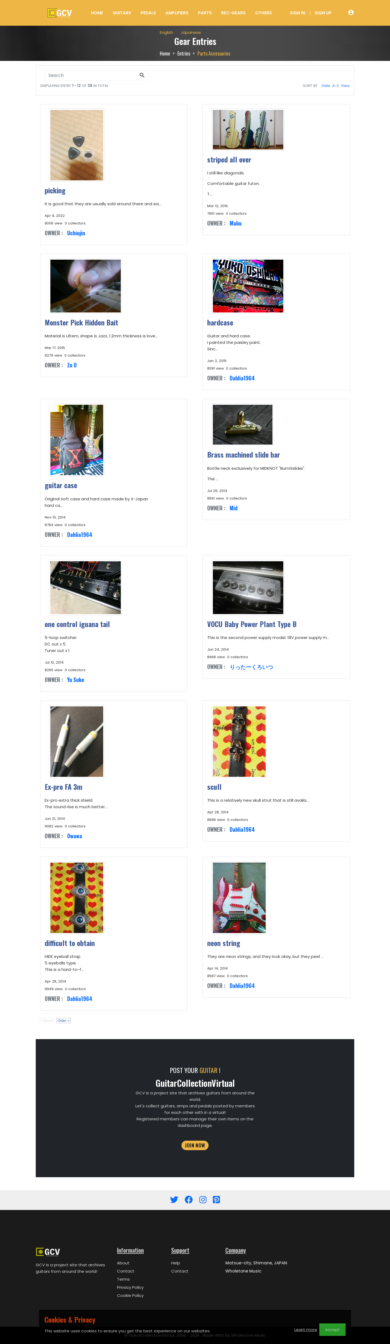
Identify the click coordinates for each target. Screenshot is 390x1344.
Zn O (72, 365)
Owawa (74, 836)
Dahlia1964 (242, 378)
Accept (332, 1329)
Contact (125, 1271)
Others (263, 13)
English (166, 32)
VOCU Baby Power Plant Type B (252, 624)
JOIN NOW (195, 1145)
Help (175, 1263)
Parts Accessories (213, 53)
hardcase (220, 322)
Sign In (297, 13)
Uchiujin (76, 233)
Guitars (122, 13)
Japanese (191, 32)
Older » (64, 1021)
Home (97, 13)
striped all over (229, 159)
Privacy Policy (130, 1287)
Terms (123, 1279)
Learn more (305, 1329)
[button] (142, 75)
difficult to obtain (70, 943)
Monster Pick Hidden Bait (81, 322)
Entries (183, 53)
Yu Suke (75, 680)
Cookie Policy (130, 1295)
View (345, 85)
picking (55, 190)
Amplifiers (176, 13)
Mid (234, 508)
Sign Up (323, 13)
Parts (205, 13)
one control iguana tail (77, 624)
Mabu (236, 223)
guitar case (61, 485)
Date (326, 85)
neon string (223, 943)
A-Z (335, 85)
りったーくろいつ (251, 667)
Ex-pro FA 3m (63, 786)
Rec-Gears (233, 13)
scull (214, 786)
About (123, 1263)
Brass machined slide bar (243, 454)
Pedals (148, 13)
